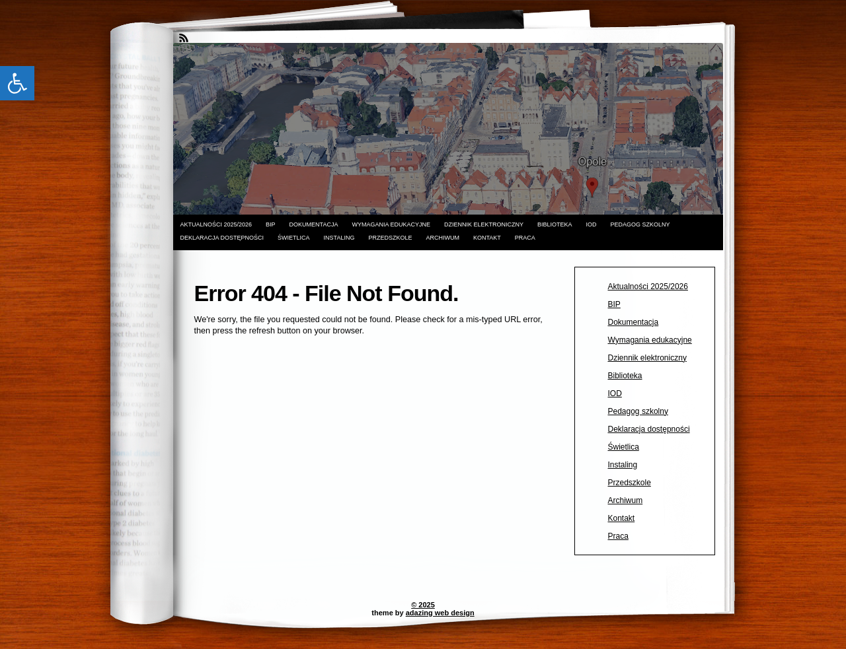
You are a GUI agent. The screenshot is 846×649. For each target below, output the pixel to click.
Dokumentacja (313, 224)
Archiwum (442, 237)
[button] (17, 83)
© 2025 (423, 605)
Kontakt (487, 237)
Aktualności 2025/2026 (216, 224)
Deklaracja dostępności (222, 237)
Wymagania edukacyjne (391, 224)
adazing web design (440, 613)
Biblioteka (554, 224)
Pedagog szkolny (640, 224)
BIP (271, 224)
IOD (591, 224)
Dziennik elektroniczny (483, 224)
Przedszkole (390, 237)
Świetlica (294, 237)
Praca (525, 237)
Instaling (339, 237)
